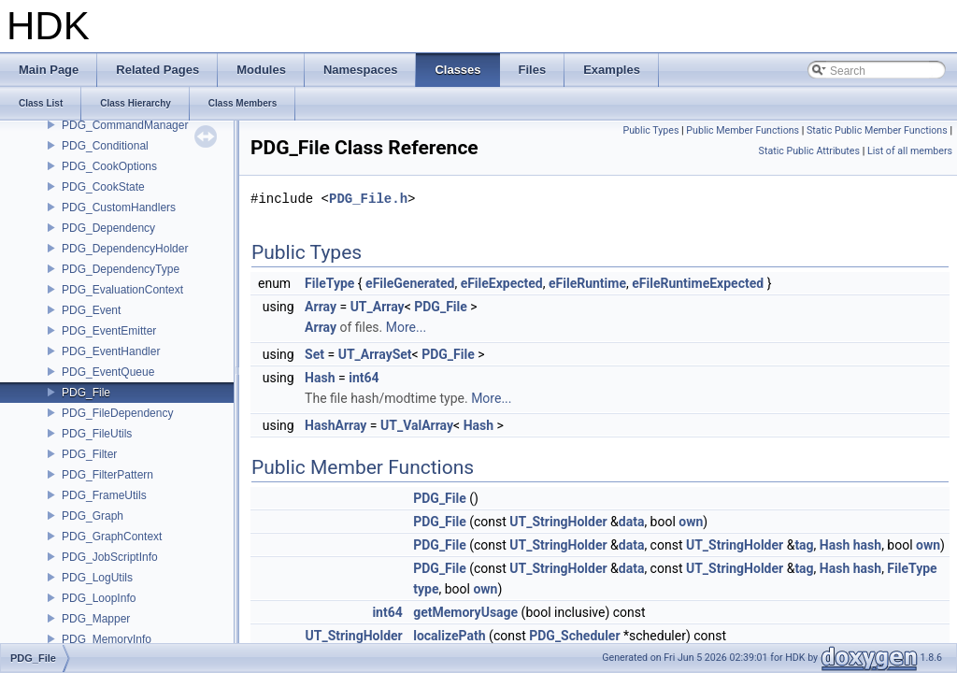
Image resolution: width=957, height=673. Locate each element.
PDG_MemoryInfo (106, 639)
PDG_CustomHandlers (119, 207)
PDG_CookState (103, 186)
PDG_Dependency (108, 228)
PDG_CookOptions (109, 166)
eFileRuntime (587, 283)
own (690, 521)
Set (314, 354)
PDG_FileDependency (117, 413)
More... (406, 327)
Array (320, 306)
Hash (320, 377)
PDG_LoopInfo (99, 598)
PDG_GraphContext (112, 536)
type (425, 588)
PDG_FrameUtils (104, 495)
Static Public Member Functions (877, 130)
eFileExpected (502, 283)
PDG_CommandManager (125, 125)
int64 (364, 377)
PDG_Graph (92, 516)
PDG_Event (91, 310)
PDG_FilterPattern (107, 474)
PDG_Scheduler (574, 635)
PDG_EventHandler (111, 351)
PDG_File (86, 392)
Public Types (650, 130)
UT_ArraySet (375, 354)
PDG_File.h (368, 199)
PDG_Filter (89, 454)
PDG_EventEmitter (109, 330)
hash (867, 544)
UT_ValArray (416, 425)
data (632, 521)
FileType (329, 283)
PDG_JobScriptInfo (110, 557)
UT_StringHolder (558, 521)
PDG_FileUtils (97, 433)
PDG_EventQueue (108, 372)
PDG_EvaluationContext (122, 289)
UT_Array (377, 306)
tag (803, 544)
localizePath (449, 635)
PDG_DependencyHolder (125, 248)
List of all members (909, 151)
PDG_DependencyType (120, 269)
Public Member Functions (742, 130)
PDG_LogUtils (97, 577)
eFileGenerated (409, 283)
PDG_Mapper (96, 618)
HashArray (335, 425)
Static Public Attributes (809, 151)
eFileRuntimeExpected (698, 283)
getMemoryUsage (465, 612)
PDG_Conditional (105, 145)
